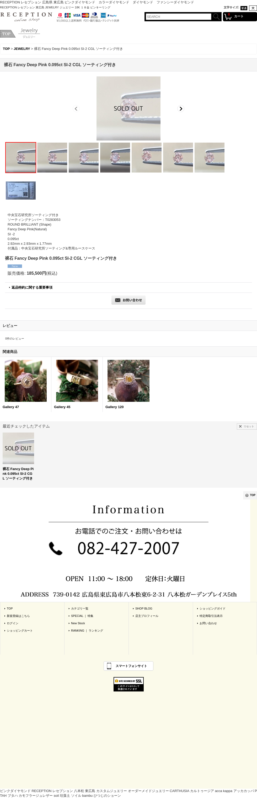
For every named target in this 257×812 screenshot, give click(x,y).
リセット (249, 426)
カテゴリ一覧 (79, 608)
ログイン (12, 623)
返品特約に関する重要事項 (32, 287)
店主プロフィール (146, 615)
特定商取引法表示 (211, 615)
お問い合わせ (208, 623)
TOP (252, 495)
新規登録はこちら (18, 615)
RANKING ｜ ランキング (87, 630)
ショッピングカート (20, 630)
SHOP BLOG (143, 608)
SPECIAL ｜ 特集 (82, 615)
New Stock (78, 623)
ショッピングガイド (213, 608)
